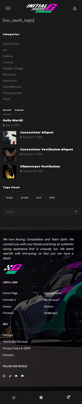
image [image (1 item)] (9, 197)
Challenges (51, 313)
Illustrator (9, 74)
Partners (8, 313)
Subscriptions (52, 293)
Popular (19, 110)
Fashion (8, 56)
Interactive (10, 80)
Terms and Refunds (15, 341)
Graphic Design (13, 68)
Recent (7, 110)
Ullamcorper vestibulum (40, 166)
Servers (49, 306)
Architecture (11, 43)
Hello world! (13, 120)
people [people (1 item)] (25, 197)
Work (6, 99)
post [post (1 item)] (38, 197)
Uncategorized (12, 93)
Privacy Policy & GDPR (17, 348)
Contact (8, 335)
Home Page (10, 293)
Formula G (9, 300)
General (8, 62)
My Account (51, 300)
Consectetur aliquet (37, 132)
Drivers (7, 306)
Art (5, 50)
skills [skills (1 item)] (52, 197)
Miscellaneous (12, 86)
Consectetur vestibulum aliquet (46, 149)
